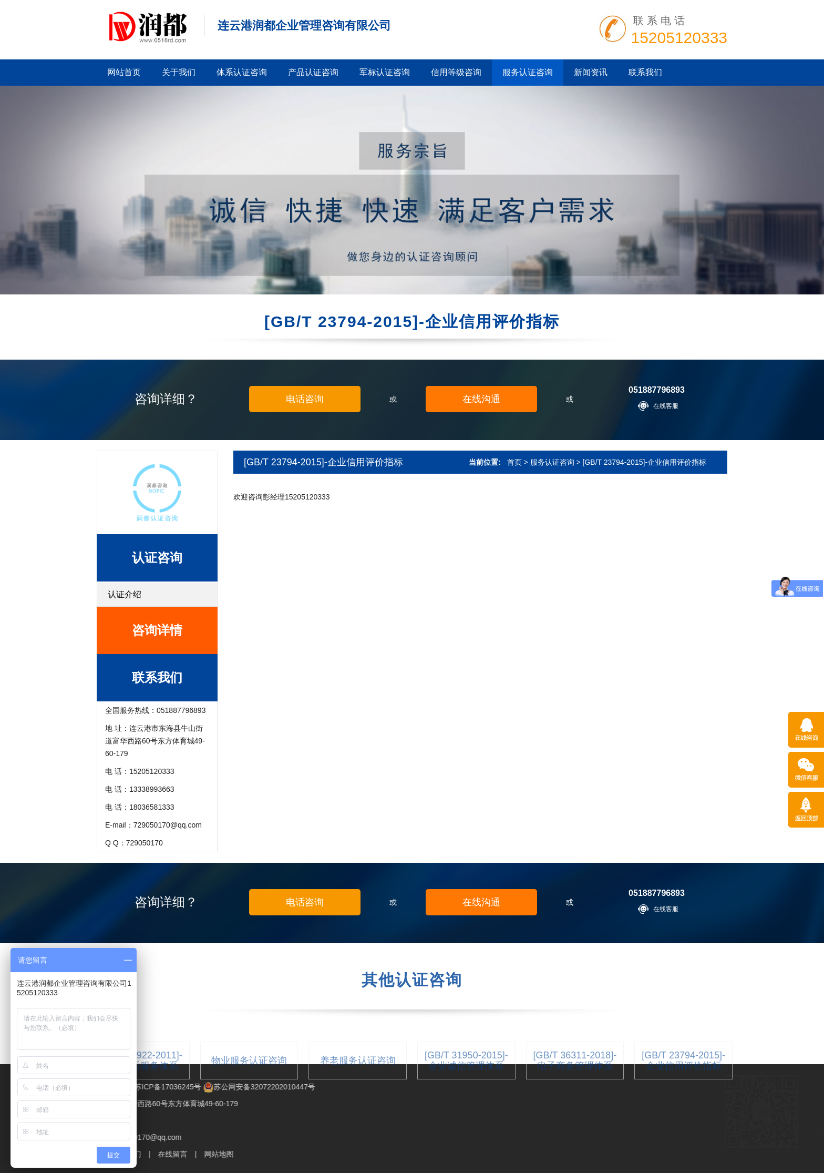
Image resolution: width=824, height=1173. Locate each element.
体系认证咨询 (242, 72)
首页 (514, 462)
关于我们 (178, 72)
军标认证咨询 (384, 72)
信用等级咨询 (456, 72)
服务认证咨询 (527, 72)
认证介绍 (124, 594)
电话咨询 (305, 399)
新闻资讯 (590, 72)
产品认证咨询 (313, 72)
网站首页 (124, 72)
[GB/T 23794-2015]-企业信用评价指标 (644, 462)
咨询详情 (157, 630)
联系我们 (645, 72)
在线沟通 (481, 399)
